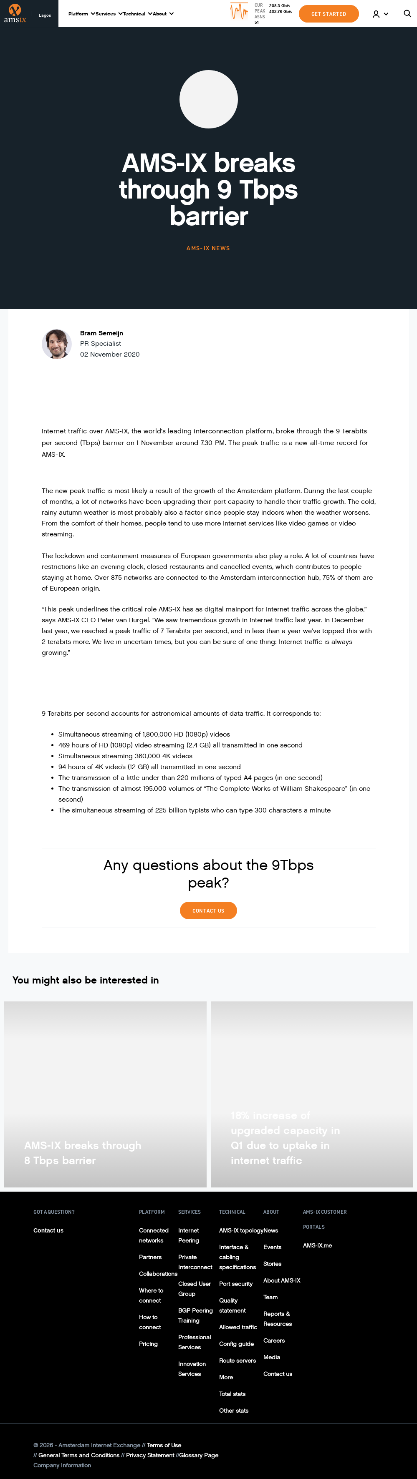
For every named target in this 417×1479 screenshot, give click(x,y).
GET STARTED (328, 13)
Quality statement (232, 1306)
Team (270, 1297)
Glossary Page (198, 1455)
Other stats (233, 1411)
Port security (236, 1284)
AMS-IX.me (317, 1246)
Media (271, 1357)
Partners (150, 1257)
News (270, 1231)
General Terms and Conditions (79, 1455)
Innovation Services (192, 1369)
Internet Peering (188, 1236)
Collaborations (158, 1274)
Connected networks (154, 1236)
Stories (272, 1264)
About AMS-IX (281, 1281)
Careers (274, 1341)
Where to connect (151, 1296)
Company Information (62, 1465)
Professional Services (194, 1342)
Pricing (148, 1344)
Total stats (232, 1394)
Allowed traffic (238, 1327)
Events (272, 1247)
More (226, 1377)
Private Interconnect (195, 1262)
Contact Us (208, 910)
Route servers (237, 1361)
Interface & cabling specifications (237, 1257)
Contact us (48, 1230)
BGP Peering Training (195, 1316)
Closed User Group (194, 1289)
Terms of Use (164, 1445)
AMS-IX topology (241, 1231)
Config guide (236, 1344)
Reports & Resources (277, 1319)
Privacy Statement (150, 1455)
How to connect (150, 1322)
